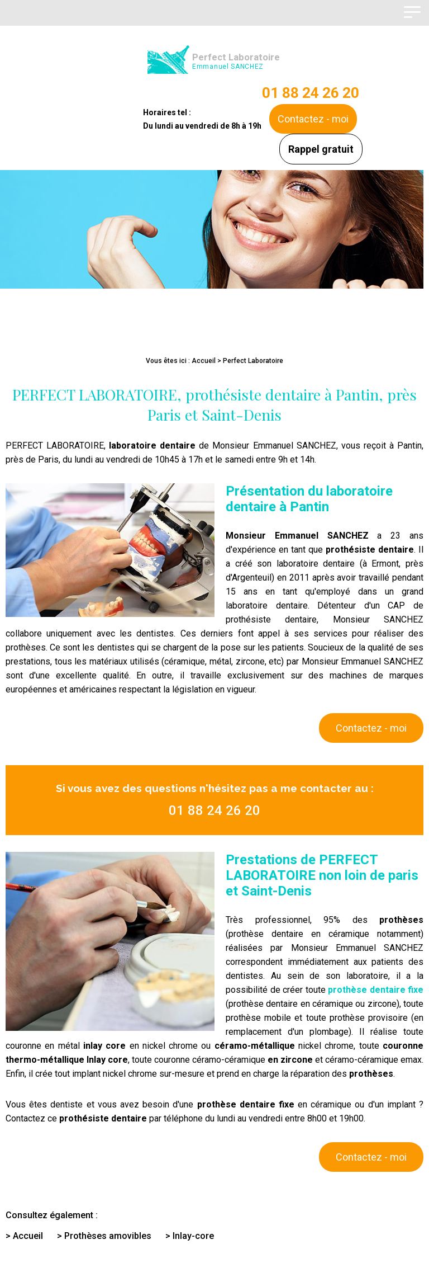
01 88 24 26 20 (310, 92)
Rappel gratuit (321, 149)
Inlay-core (193, 1236)
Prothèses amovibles (107, 1236)
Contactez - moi (313, 119)
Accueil (204, 361)
